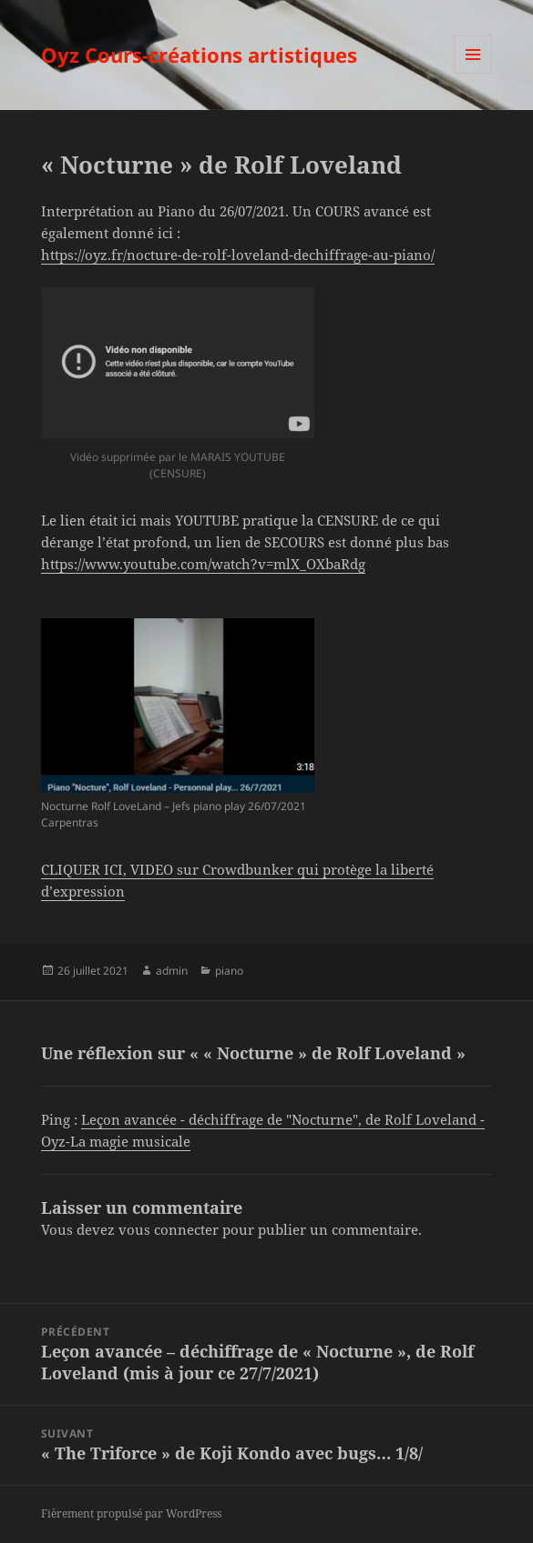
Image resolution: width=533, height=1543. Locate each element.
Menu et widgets (473, 73)
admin (172, 970)
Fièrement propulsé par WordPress (131, 1513)
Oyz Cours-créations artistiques (199, 54)
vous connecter (168, 1229)
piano (229, 970)
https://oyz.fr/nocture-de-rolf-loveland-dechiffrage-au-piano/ (238, 254)
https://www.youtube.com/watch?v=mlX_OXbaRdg (203, 564)
